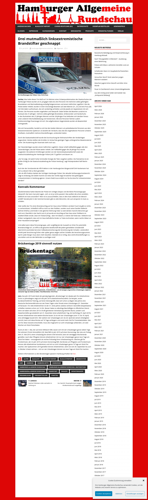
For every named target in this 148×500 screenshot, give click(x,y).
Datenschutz (82, 26)
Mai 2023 (98, 233)
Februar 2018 (99, 461)
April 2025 (98, 150)
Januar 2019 (99, 421)
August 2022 (99, 265)
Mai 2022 (98, 276)
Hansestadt (53, 371)
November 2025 (100, 124)
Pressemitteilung (41, 375)
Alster (26, 359)
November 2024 (100, 168)
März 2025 (98, 153)
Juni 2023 (98, 229)
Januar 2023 (99, 247)
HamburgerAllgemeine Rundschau (32, 371)
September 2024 (100, 175)
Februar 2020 (99, 374)
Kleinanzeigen (48, 31)
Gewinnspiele (119, 26)
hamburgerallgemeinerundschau (42, 48)
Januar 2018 (99, 465)
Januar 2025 (99, 161)
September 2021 (100, 305)
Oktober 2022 (99, 258)
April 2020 (98, 367)
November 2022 (100, 255)
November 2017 (100, 472)
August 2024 (99, 179)
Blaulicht (36, 359)
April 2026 (98, 106)
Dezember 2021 (100, 294)
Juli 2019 (98, 399)
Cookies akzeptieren (103, 494)
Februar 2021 (99, 331)
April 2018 (98, 454)
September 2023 (100, 218)
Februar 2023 (99, 244)
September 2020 (100, 349)
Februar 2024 (99, 200)
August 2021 (99, 309)
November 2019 (100, 385)
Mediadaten (76, 31)
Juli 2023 (98, 226)
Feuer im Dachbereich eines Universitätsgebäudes (112, 89)
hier (74, 354)
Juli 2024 (98, 182)
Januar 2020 (99, 378)
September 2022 (100, 262)
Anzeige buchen (24, 26)
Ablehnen (118, 494)
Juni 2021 (98, 316)
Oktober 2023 (99, 215)
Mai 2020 (98, 363)
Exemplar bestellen (101, 26)
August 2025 (99, 135)
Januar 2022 (99, 291)
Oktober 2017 (99, 475)
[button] (143, 480)
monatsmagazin (77, 371)
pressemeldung (25, 375)
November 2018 (100, 428)
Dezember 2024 (100, 164)
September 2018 (100, 436)
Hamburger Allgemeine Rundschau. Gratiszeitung (67, 367)
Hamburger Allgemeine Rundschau (32, 367)
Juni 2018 (98, 446)
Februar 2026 (99, 114)
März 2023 (98, 240)
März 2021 (98, 327)
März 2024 (98, 197)
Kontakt (62, 31)
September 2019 (100, 392)
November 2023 (100, 211)
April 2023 (98, 237)
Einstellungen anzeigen (135, 494)
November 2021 (100, 298)
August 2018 (99, 439)
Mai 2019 (98, 407)
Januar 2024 (99, 204)
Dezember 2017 (100, 468)
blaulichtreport (66, 359)
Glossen (21, 31)
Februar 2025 (99, 157)
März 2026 (98, 110)
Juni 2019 (98, 403)
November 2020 (100, 341)
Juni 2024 (98, 186)
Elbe (21, 363)
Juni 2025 (98, 142)
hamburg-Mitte (42, 363)
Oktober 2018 (99, 432)
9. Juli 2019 (24, 48)
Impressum (33, 31)
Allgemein (60, 48)
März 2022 (98, 284)
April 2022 (98, 280)
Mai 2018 (98, 450)
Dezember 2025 (100, 121)
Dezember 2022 (100, 251)
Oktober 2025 (99, 128)
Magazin (64, 371)
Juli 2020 (98, 356)
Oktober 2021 (99, 302)
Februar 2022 (99, 287)
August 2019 (99, 396)
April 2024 (98, 193)
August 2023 (99, 222)
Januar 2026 (99, 117)
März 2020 (98, 370)
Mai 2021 (98, 320)
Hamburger (56, 363)
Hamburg (30, 363)
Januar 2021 (99, 334)
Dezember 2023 (100, 208)
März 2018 (98, 457)
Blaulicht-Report (42, 26)
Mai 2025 (98, 146)
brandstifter (81, 359)
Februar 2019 (99, 418)
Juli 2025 (98, 139)
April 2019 (98, 410)
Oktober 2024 (99, 171)
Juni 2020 (98, 360)
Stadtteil (54, 375)
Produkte (89, 31)
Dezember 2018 (100, 425)
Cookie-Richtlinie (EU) (64, 26)
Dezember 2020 (100, 338)
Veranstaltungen (105, 31)
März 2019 (98, 414)
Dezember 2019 (100, 381)
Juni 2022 (98, 273)
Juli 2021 (98, 313)
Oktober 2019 (99, 389)
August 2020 (99, 352)
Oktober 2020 (99, 345)
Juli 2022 (98, 269)
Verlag (121, 31)
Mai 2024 (98, 189)
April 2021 (98, 323)
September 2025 (100, 132)
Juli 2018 (98, 443)
